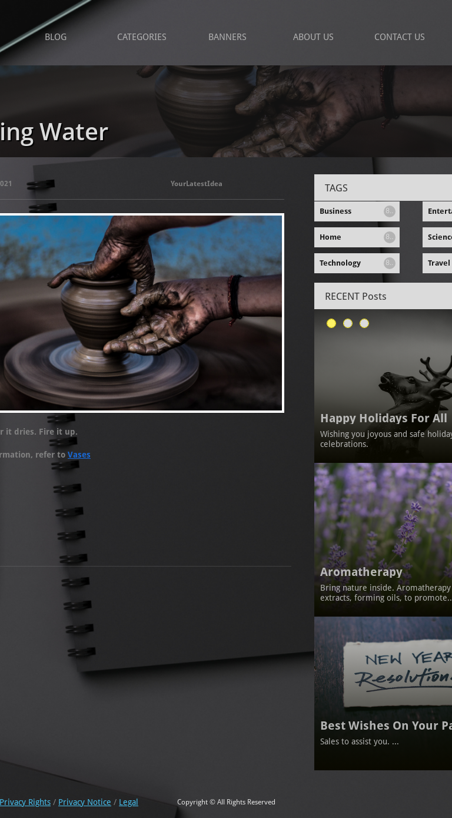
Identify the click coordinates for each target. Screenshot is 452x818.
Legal (128, 802)
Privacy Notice (84, 802)
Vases (79, 454)
